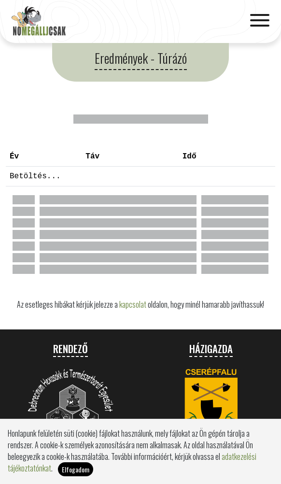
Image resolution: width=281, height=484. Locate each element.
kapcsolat (132, 304)
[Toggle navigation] (259, 21)
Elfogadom (75, 469)
